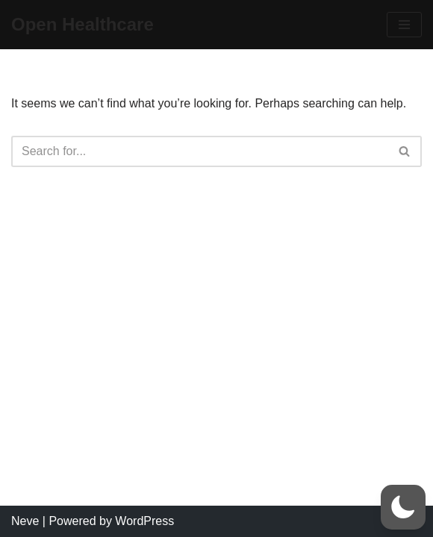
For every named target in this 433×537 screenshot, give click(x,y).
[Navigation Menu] (404, 24)
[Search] (199, 151)
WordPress (144, 521)
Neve (25, 521)
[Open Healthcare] (82, 24)
